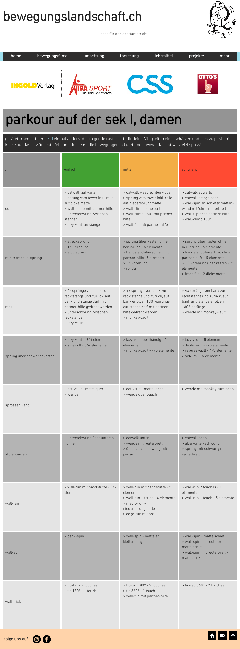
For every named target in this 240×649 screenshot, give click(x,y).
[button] (93, 56)
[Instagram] (37, 639)
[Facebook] (47, 639)
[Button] (90, 212)
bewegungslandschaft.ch (72, 17)
